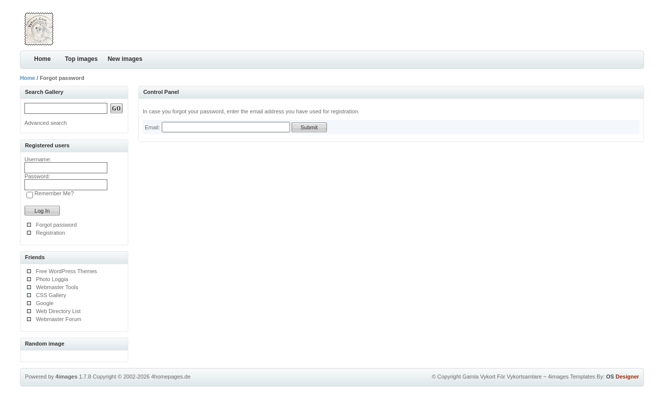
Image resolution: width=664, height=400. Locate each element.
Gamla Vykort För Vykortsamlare (502, 377)
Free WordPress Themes (66, 271)
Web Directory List (58, 311)
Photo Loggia (52, 279)
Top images (81, 58)
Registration (50, 233)
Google (44, 303)
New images (125, 58)
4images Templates (571, 377)
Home (42, 58)
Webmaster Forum (58, 319)
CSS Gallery (51, 295)
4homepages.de (171, 377)
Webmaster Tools (57, 287)
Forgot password (56, 225)
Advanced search (45, 123)
